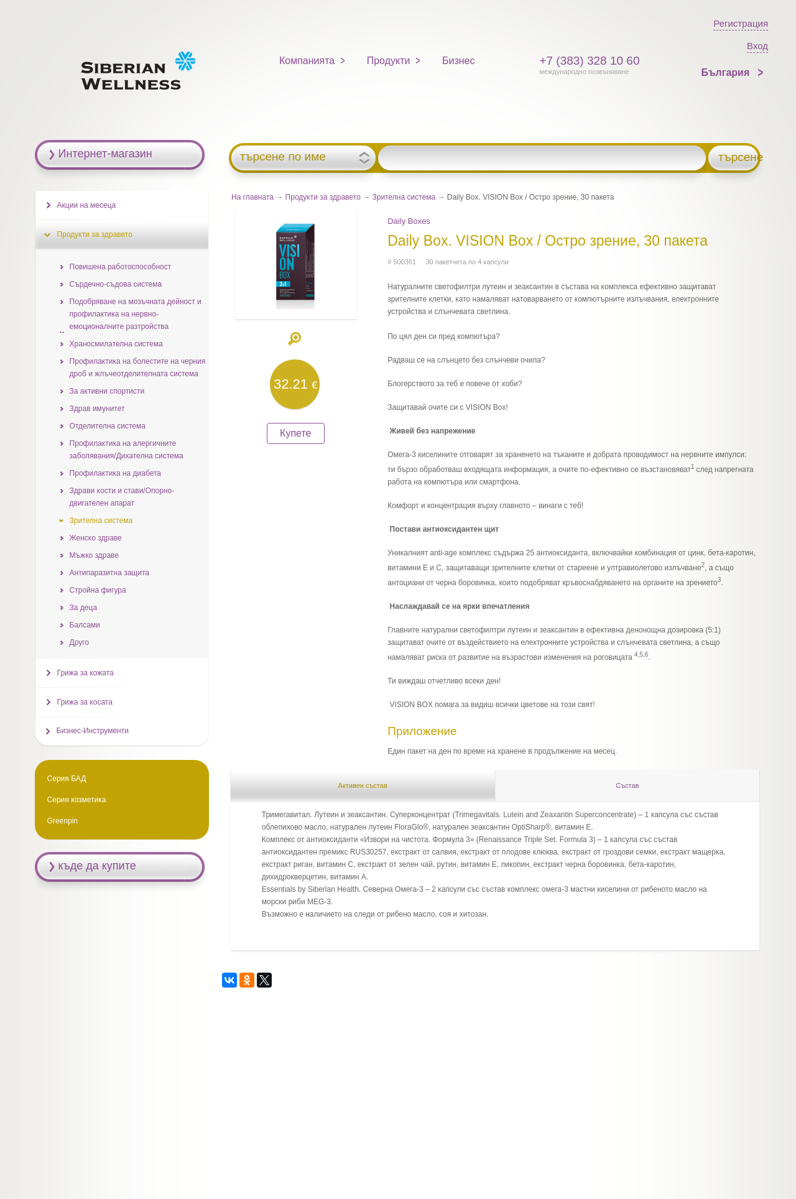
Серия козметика (76, 799)
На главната (252, 197)
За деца (83, 607)
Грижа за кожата (85, 673)
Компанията (307, 60)
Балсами (85, 625)
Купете (295, 433)
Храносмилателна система (116, 344)
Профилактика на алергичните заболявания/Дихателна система (126, 449)
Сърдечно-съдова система (116, 284)
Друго (79, 642)
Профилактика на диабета (115, 473)
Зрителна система (404, 197)
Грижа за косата (85, 702)
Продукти (388, 60)
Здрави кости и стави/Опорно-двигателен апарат (122, 496)
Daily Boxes (408, 221)
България (726, 72)
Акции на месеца (86, 205)
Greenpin (62, 821)
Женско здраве (96, 538)
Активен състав (362, 785)
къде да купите (97, 865)
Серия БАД (66, 778)
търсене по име (283, 156)
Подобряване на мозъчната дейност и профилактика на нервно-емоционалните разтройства (135, 314)
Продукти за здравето (323, 197)
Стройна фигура (98, 590)
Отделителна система (108, 426)
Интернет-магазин (105, 153)
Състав (627, 785)
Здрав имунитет (97, 408)
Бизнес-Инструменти (93, 730)
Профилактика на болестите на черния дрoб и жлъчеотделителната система (138, 367)
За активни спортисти (107, 391)
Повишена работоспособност (121, 266)
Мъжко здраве (94, 555)
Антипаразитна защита (109, 572)
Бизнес (458, 60)
